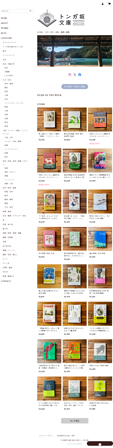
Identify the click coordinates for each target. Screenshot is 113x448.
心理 (6, 111)
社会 (6, 99)
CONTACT (6, 281)
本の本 (5, 272)
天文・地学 (9, 207)
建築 (6, 203)
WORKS (4, 28)
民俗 (6, 91)
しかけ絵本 (9, 76)
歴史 (6, 88)
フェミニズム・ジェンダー (15, 103)
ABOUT (4, 23)
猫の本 (5, 229)
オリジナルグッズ (9, 42)
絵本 (6, 68)
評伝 (6, 157)
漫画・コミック (9, 250)
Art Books (7, 246)
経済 (6, 126)
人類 (6, 95)
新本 (4, 51)
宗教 (6, 115)
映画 (6, 176)
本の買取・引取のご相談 (74, 86)
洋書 (4, 242)
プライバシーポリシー (46, 436)
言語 (6, 118)
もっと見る (74, 421)
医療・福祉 (7, 211)
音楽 (6, 168)
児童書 (7, 72)
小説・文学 (9, 138)
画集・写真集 (8, 237)
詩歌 (6, 145)
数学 (6, 196)
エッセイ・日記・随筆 (13, 141)
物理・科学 (9, 192)
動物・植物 (9, 199)
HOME (40, 32)
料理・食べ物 (8, 224)
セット (5, 259)
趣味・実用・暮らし (10, 255)
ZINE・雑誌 (7, 268)
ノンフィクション (11, 149)
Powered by (74, 444)
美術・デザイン (10, 172)
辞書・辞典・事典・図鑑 (12, 233)
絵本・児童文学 (9, 64)
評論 (6, 153)
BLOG (4, 33)
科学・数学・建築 (52, 32)
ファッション (10, 180)
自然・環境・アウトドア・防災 (14, 216)
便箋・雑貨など (9, 276)
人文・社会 (7, 80)
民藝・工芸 (9, 184)
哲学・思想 (9, 84)
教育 (6, 107)
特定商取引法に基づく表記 (66, 436)
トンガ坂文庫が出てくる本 (13, 47)
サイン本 (6, 263)
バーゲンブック (8, 55)
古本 (4, 60)
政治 (6, 122)
